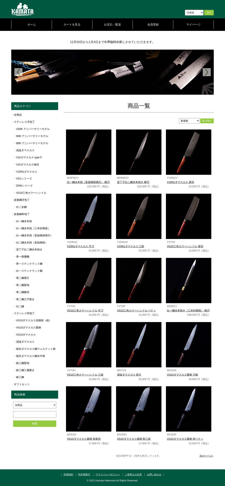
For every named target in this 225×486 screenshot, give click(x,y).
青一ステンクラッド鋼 (29, 263)
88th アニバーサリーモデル (32, 143)
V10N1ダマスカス (26, 171)
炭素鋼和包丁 (22, 214)
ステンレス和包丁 (24, 313)
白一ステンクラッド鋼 (29, 270)
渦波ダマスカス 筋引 (129, 374)
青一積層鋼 (22, 256)
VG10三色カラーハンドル (31, 192)
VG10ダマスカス (26, 334)
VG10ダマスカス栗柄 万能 (182, 374)
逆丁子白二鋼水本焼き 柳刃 (133, 182)
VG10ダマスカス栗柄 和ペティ (185, 438)
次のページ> (206, 455)
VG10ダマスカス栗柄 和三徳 (134, 438)
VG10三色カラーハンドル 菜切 (185, 246)
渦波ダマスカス (25, 150)
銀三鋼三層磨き (25, 370)
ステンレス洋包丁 (24, 121)
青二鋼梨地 (22, 285)
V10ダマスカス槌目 (27, 164)
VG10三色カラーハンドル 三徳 (85, 374)
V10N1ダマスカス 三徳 (130, 246)
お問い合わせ (154, 474)
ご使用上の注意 (133, 474)
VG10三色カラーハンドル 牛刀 (85, 310)
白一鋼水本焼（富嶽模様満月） (34, 235)
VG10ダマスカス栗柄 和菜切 (84, 438)
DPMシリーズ (24, 185)
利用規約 (68, 474)
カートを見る (72, 24)
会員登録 (153, 24)
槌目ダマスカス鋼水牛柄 (30, 355)
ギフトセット (22, 384)
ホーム (31, 24)
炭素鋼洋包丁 (22, 199)
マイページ (193, 24)
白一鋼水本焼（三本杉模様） (33, 228)
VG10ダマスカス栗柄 (28, 327)
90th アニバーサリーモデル (32, 136)
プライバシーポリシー (107, 474)
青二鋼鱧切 (22, 292)
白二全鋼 (21, 206)
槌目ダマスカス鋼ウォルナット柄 (36, 348)
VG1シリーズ (24, 178)
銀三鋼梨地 (22, 363)
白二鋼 (20, 306)
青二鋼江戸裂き (25, 299)
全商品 (18, 114)
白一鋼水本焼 (24, 221)
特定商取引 (84, 474)
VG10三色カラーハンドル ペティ (136, 310)
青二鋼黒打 (22, 277)
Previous (18, 72)
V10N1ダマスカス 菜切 (180, 182)
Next (207, 72)
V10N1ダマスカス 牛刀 (80, 246)
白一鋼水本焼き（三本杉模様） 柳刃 (188, 310)
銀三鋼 (20, 377)
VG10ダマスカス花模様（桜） (34, 320)
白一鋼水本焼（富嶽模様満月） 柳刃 (88, 182)
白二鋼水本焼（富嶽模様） (32, 242)
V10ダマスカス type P (29, 157)
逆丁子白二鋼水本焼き (29, 249)
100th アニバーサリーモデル (33, 128)
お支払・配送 (112, 24)
